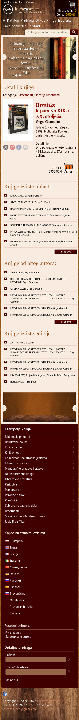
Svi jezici (15, 613)
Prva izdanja (13, 633)
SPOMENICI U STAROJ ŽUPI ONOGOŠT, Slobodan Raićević (41, 225)
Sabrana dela (24, 48)
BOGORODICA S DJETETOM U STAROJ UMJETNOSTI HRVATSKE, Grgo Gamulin (38, 280)
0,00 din (71, 15)
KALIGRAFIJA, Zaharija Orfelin (26, 195)
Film (27, 72)
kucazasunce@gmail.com (20, 709)
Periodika (11, 484)
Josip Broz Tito (15, 521)
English (12, 548)
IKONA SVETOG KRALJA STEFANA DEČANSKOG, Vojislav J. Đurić (41, 217)
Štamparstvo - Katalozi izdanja (25, 516)
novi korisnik (10, 2)
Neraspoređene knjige (19, 474)
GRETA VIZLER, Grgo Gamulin (26, 288)
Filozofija (18, 43)
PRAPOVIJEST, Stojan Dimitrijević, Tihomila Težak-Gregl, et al (42, 375)
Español (12, 587)
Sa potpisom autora (18, 637)
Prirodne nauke (15, 495)
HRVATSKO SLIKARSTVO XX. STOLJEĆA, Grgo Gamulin (39, 308)
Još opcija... (12, 680)
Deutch (12, 574)
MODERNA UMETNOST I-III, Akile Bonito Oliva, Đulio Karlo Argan (41, 243)
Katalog (13, 20)
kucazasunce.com (48, 701)
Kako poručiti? (14, 26)
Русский (13, 580)
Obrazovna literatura (18, 479)
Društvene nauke (16, 442)
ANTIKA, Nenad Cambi (22, 342)
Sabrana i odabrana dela (21, 506)
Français (13, 554)
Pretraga (27, 20)
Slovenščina (15, 594)
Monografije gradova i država (24, 468)
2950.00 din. (57, 169)
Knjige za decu (14, 447)
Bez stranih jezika (21, 607)
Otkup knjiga (45, 20)
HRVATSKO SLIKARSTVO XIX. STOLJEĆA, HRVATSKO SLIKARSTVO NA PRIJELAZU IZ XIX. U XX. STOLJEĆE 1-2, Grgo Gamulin (42, 298)
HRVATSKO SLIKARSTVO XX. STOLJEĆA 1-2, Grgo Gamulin (41, 314)
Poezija (26, 53)
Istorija (36, 43)
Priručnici (11, 500)
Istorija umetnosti (48, 95)
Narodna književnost (26, 68)
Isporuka (64, 20)
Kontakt (34, 26)
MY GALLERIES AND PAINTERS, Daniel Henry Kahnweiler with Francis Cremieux (43, 233)
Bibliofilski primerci (17, 437)
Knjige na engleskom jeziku (26, 61)
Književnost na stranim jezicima (26, 458)
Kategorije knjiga (17, 429)
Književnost (13, 453)
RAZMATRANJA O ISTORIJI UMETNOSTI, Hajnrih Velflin (39, 208)
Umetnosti (26, 95)
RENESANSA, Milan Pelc (23, 381)
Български (14, 541)
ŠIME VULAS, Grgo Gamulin (25, 272)
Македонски (16, 567)
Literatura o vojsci (17, 463)
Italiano (12, 561)
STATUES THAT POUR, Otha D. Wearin (30, 202)
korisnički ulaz (27, 2)
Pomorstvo (12, 490)
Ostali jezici (17, 600)
